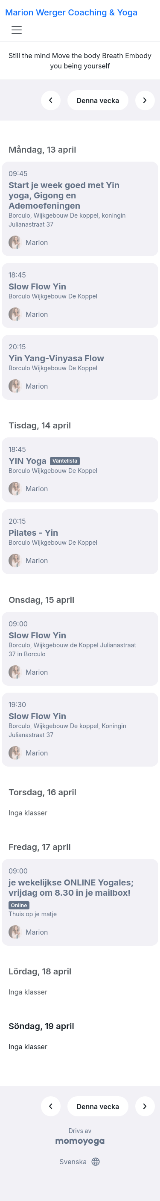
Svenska (79, 1162)
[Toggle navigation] (16, 30)
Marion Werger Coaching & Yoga (71, 12)
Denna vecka (97, 100)
